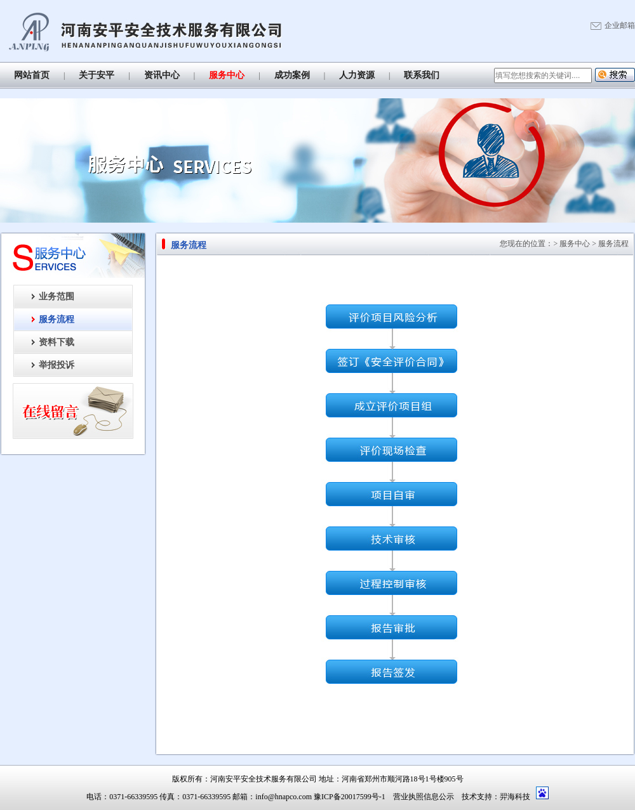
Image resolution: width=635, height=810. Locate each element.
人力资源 (357, 75)
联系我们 (421, 75)
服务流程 (56, 319)
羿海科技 (515, 796)
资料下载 (56, 342)
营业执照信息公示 (423, 796)
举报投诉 (56, 365)
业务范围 (56, 296)
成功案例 (292, 75)
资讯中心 (162, 75)
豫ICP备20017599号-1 (349, 796)
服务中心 (226, 75)
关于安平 (96, 75)
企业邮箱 (620, 25)
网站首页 (32, 75)
